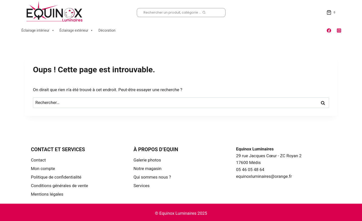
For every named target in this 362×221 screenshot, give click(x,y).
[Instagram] (339, 30)
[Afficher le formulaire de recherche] (181, 12)
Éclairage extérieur (77, 30)
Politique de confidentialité (56, 177)
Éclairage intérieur (38, 30)
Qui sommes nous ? (152, 177)
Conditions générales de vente (59, 185)
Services (141, 185)
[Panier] (332, 12)
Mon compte (43, 168)
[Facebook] (329, 30)
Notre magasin (147, 168)
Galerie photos (147, 159)
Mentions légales (47, 194)
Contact (38, 159)
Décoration (106, 30)
